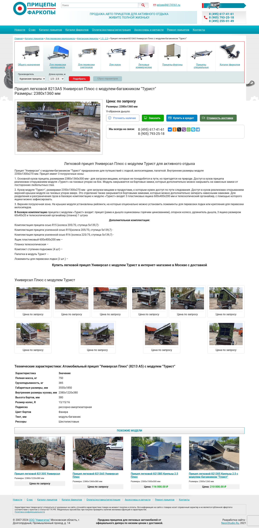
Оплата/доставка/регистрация (111, 29)
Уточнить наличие (124, 118)
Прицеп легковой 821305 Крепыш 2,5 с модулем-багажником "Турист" (213, 475)
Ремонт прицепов (178, 29)
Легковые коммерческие (144, 66)
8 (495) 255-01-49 (221, 21)
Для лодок (115, 64)
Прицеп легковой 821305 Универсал (37, 473)
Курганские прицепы (87, 38)
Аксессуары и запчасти (149, 29)
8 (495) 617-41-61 (221, 14)
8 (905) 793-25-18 (221, 17)
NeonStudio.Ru (230, 523)
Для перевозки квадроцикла (60, 38)
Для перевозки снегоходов (86, 66)
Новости (19, 29)
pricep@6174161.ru (168, 5)
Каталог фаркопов (77, 29)
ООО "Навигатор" (39, 519)
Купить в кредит (183, 118)
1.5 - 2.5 (104, 38)
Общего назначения (29, 64)
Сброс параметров (107, 78)
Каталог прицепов (50, 29)
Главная (18, 38)
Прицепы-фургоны (172, 64)
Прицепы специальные (201, 66)
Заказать (154, 118)
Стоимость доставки (220, 118)
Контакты (199, 29)
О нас (32, 29)
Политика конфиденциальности (30, 512)
